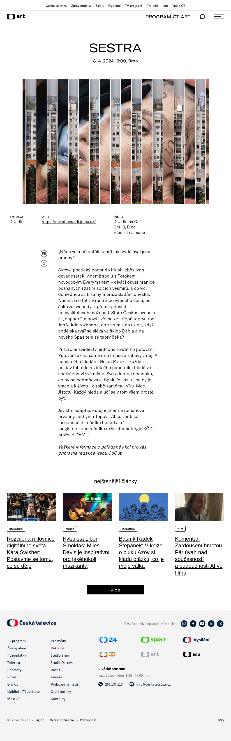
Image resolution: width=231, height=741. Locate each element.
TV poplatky (16, 655)
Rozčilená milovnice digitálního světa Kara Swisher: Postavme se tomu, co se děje (31, 552)
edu (165, 6)
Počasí (12, 677)
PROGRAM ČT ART (168, 16)
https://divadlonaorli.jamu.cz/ (69, 221)
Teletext (14, 662)
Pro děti (152, 6)
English (39, 720)
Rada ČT (57, 669)
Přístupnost (88, 720)
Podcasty (14, 669)
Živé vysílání (16, 648)
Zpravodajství (81, 6)
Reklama (58, 648)
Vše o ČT (178, 6)
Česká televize (56, 6)
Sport (100, 6)
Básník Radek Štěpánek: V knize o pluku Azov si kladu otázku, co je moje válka (141, 552)
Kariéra (56, 677)
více (115, 590)
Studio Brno (60, 655)
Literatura (16, 529)
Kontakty (58, 698)
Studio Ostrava (62, 662)
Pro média (59, 641)
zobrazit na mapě (129, 232)
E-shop (12, 684)
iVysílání (114, 6)
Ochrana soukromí (62, 720)
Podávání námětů (64, 684)
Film (180, 529)
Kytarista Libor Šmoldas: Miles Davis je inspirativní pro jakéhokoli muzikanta (86, 552)
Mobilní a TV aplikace (23, 691)
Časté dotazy (61, 691)
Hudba (70, 529)
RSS (221, 720)
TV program (133, 6)
